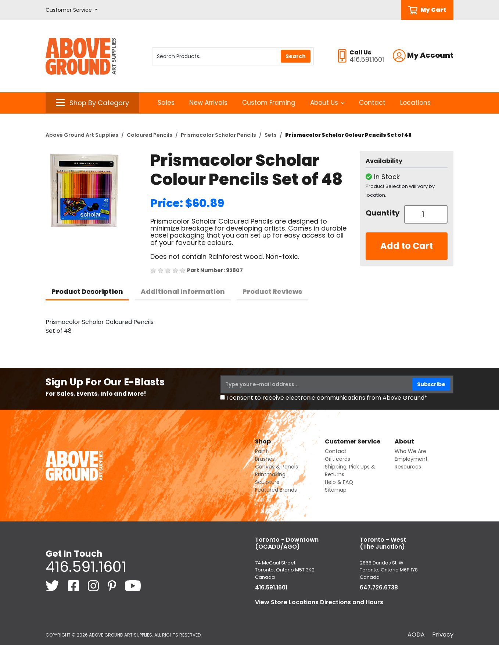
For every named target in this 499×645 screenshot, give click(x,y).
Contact (372, 102)
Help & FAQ (339, 482)
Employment (411, 459)
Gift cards (337, 459)
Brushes (265, 459)
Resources (408, 466)
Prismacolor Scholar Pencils (218, 135)
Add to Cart (406, 246)
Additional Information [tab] (183, 291)
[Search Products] (233, 56)
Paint (261, 451)
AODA (416, 634)
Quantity (382, 213)
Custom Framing (268, 102)
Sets (271, 135)
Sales (166, 102)
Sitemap (336, 489)
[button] (72, 10)
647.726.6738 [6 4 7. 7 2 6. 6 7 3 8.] (379, 587)
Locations (415, 102)
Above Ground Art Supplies (82, 135)
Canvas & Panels (276, 466)
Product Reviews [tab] (272, 291)
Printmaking (270, 474)
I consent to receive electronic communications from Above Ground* (326, 397)
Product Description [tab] (87, 291)
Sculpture (267, 482)
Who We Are (410, 451)
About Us (327, 102)
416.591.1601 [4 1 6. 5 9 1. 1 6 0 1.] (86, 566)
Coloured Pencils (149, 135)
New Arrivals (208, 102)
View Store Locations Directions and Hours (319, 602)
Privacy (442, 634)
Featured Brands (276, 489)
